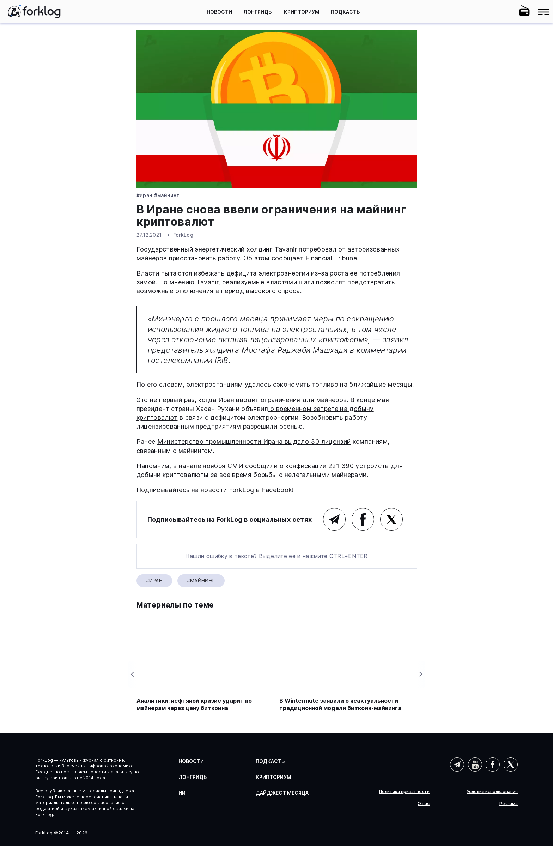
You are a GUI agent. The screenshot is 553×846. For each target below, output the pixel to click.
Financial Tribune (330, 258)
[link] (34, 11)
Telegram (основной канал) (334, 519)
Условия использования (492, 791)
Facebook (276, 490)
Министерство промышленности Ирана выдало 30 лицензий (254, 441)
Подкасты (346, 12)
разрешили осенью (272, 426)
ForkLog (183, 235)
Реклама (508, 803)
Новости (219, 12)
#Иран (144, 195)
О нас (424, 803)
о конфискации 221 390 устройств (333, 466)
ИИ (182, 793)
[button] (505, 12)
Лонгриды (258, 12)
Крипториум (302, 12)
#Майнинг (166, 195)
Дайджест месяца (282, 793)
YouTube (475, 764)
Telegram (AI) (457, 764)
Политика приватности (404, 791)
